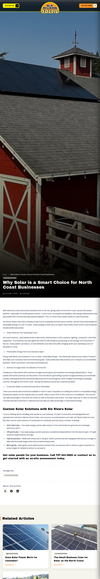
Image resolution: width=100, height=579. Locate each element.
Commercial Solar (11, 475)
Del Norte (61, 322)
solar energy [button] (30, 425)
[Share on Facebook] (11, 491)
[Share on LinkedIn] (17, 491)
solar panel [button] (30, 317)
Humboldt (49, 322)
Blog (5, 274)
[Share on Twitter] (5, 491)
